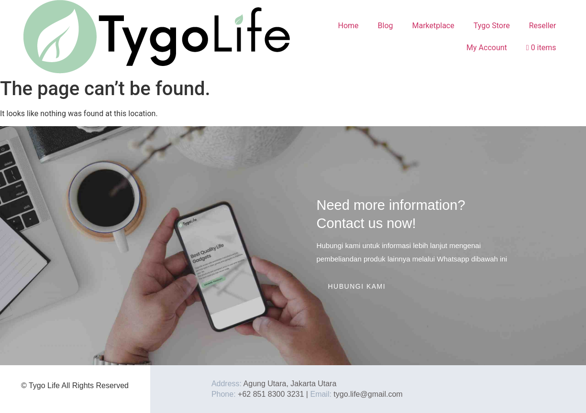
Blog (385, 25)
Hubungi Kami (357, 286)
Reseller (542, 25)
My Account (486, 47)
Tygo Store (492, 25)
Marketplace (433, 25)
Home (348, 25)
